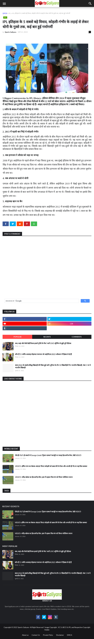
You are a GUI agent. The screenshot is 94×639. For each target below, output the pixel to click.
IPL (10, 13)
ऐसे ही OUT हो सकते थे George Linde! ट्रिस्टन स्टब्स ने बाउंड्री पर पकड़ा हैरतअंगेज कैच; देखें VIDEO (48, 455)
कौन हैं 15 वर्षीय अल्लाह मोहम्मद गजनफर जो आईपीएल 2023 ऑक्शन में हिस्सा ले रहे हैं (43, 354)
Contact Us (36, 635)
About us (25, 635)
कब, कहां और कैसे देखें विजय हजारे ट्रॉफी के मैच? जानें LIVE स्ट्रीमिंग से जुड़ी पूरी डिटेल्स (43, 343)
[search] (41, 301)
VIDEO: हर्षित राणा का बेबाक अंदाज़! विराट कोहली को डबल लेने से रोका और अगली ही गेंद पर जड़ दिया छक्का (51, 466)
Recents (47, 337)
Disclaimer (60, 635)
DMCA (69, 635)
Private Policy (48, 635)
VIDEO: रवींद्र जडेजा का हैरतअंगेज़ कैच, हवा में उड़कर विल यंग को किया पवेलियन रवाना (44, 477)
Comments (77, 337)
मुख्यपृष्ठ (5, 13)
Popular (17, 337)
